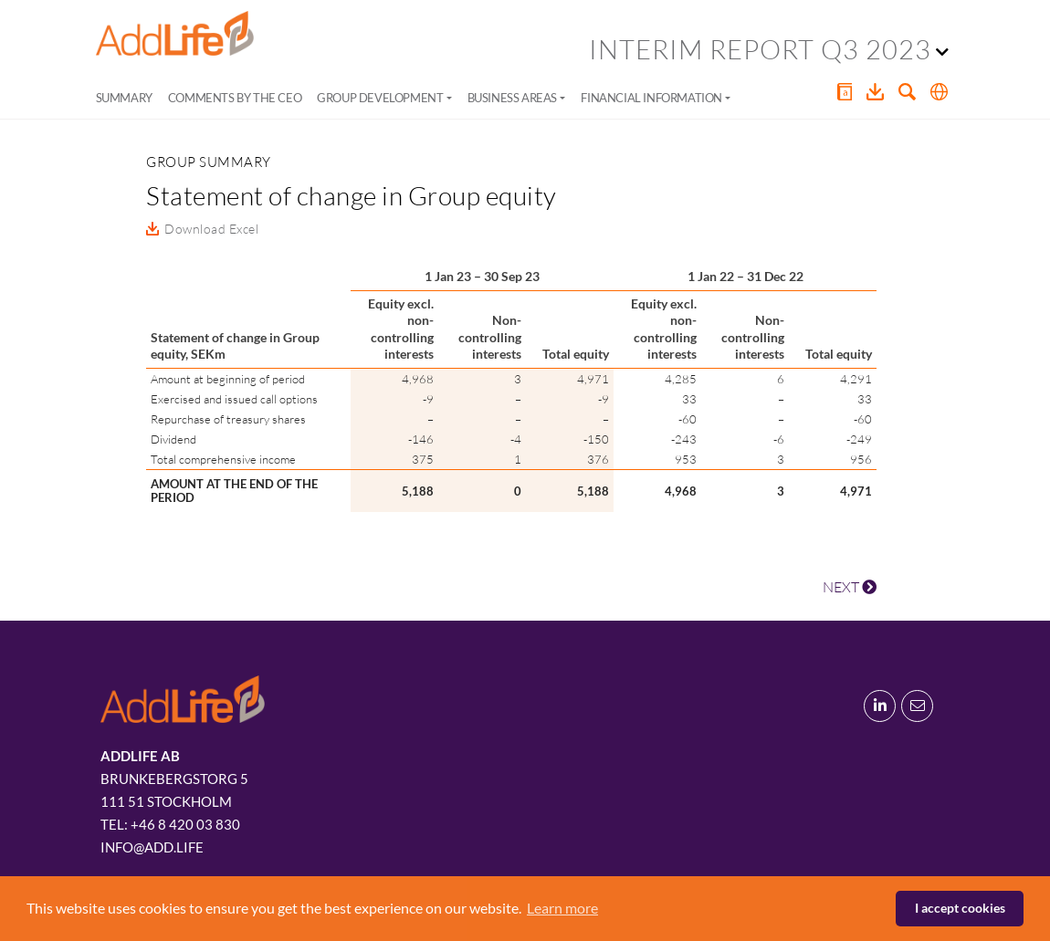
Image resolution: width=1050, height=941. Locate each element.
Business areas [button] (512, 97)
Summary (124, 97)
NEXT (850, 587)
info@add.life (152, 847)
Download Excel (211, 228)
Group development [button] (380, 97)
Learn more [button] (562, 907)
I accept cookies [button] (960, 907)
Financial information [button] (651, 97)
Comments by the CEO (234, 97)
